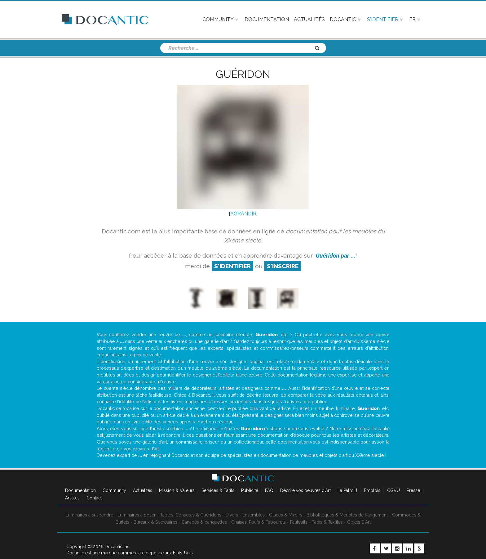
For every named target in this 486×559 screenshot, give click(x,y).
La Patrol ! (347, 490)
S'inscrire (282, 266)
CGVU (393, 490)
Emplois (372, 490)
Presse (413, 490)
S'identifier (232, 266)
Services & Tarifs (217, 490)
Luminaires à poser (136, 514)
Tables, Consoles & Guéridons (190, 514)
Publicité (249, 490)
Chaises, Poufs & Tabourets (258, 522)
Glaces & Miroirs (285, 514)
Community (114, 490)
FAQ (269, 490)
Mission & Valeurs (177, 490)
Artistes (72, 497)
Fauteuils (298, 522)
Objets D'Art (359, 522)
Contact (94, 497)
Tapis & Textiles (327, 522)
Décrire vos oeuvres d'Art (305, 490)
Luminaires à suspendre (89, 514)
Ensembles (253, 514)
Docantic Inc (117, 546)
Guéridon (243, 74)
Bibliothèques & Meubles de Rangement (347, 514)
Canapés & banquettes (204, 522)
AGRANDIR (243, 214)
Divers (232, 514)
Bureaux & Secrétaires (155, 522)
